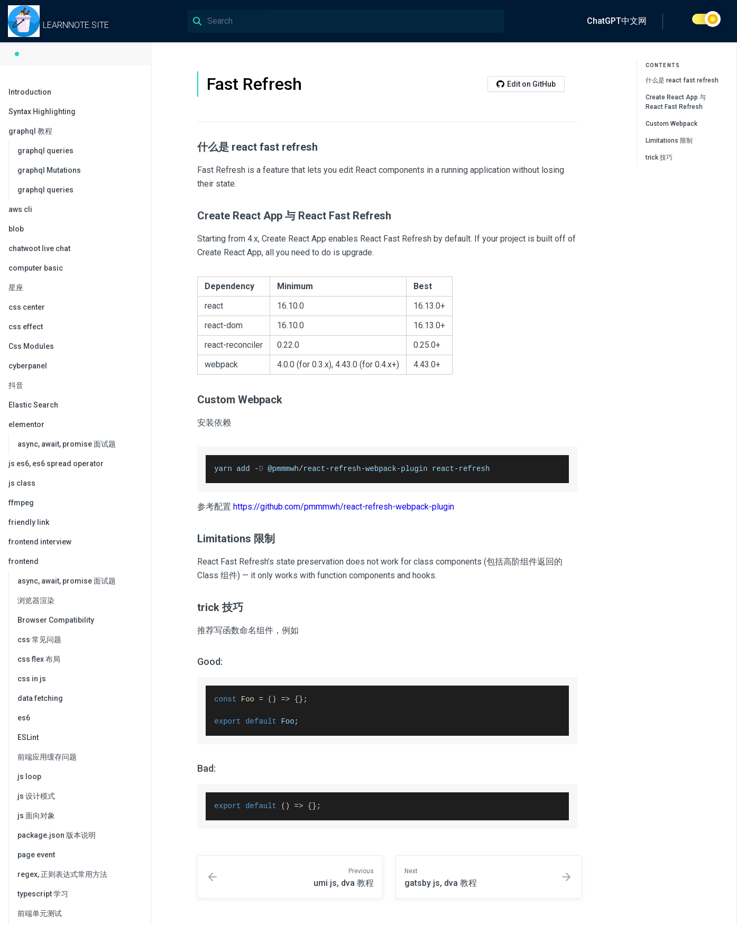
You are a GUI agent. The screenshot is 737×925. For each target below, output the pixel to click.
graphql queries (45, 150)
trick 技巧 (659, 157)
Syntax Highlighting (74, 111)
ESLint (28, 737)
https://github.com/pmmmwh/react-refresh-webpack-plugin (343, 507)
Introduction (29, 92)
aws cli (20, 209)
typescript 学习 (42, 894)
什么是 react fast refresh (682, 80)
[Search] (345, 21)
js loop (29, 776)
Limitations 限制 (669, 140)
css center (26, 307)
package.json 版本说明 (56, 835)
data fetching (40, 698)
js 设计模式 (36, 796)
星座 (15, 287)
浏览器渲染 (35, 600)
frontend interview (39, 542)
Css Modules (31, 346)
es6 (23, 718)
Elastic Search (33, 405)
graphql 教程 (74, 131)
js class (21, 483)
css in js (31, 678)
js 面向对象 (36, 815)
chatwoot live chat (39, 248)
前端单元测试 (39, 913)
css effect (25, 326)
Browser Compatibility (55, 620)
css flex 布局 (38, 659)
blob (16, 229)
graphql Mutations (49, 170)
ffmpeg (21, 502)
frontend (74, 561)
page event (36, 854)
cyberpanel (27, 366)
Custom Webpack (671, 123)
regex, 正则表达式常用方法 (62, 874)
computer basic (35, 268)
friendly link (28, 522)
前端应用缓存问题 (47, 757)
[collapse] (137, 112)
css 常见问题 (39, 639)
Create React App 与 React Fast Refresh (676, 102)
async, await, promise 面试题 (66, 444)
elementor (74, 424)
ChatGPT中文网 (617, 21)
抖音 (15, 385)
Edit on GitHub (526, 84)
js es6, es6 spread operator (56, 463)
